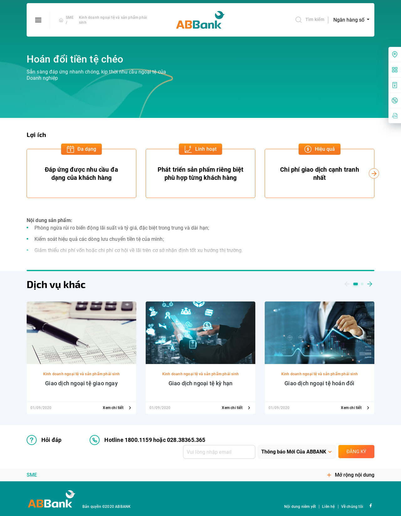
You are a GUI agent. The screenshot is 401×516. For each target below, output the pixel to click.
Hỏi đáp (44, 440)
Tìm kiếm (309, 19)
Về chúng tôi (352, 506)
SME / (70, 20)
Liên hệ (328, 506)
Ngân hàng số (349, 20)
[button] (347, 284)
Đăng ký (356, 451)
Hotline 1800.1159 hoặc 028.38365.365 (147, 440)
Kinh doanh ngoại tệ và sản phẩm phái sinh (113, 20)
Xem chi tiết (118, 407)
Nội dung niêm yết (300, 506)
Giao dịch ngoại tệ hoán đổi (319, 383)
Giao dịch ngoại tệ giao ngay (81, 383)
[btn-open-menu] (38, 20)
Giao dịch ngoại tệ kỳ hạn (201, 383)
